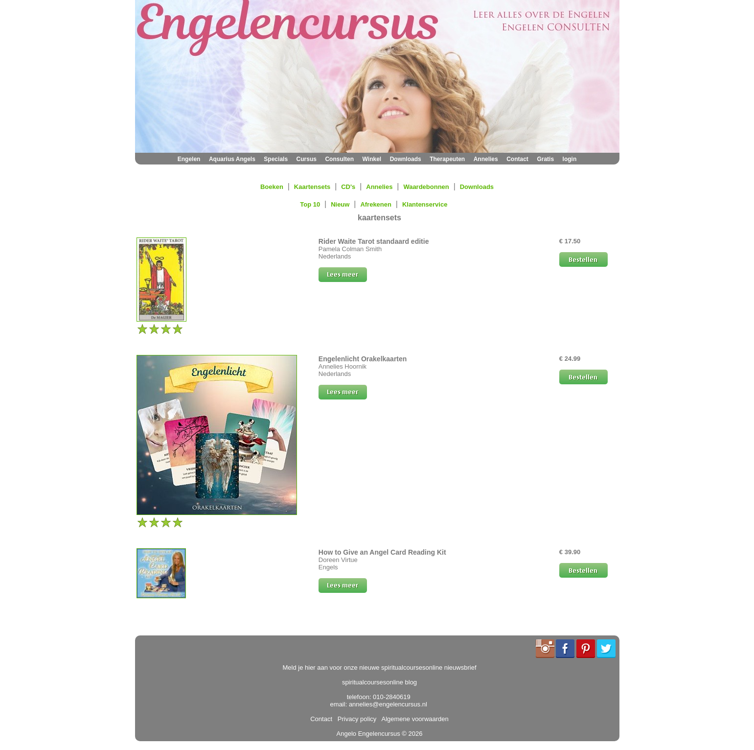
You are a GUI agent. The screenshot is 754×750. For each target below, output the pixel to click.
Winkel (372, 159)
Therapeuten (447, 159)
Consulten (339, 159)
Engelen (189, 159)
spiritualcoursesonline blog (379, 682)
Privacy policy (355, 719)
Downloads (405, 159)
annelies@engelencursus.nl (388, 704)
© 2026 (411, 733)
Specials (276, 159)
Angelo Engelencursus (368, 733)
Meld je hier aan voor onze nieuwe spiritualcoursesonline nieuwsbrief (380, 667)
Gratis (545, 159)
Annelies (486, 159)
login (570, 159)
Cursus (307, 159)
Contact (517, 159)
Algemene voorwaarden (413, 719)
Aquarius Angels (232, 159)
